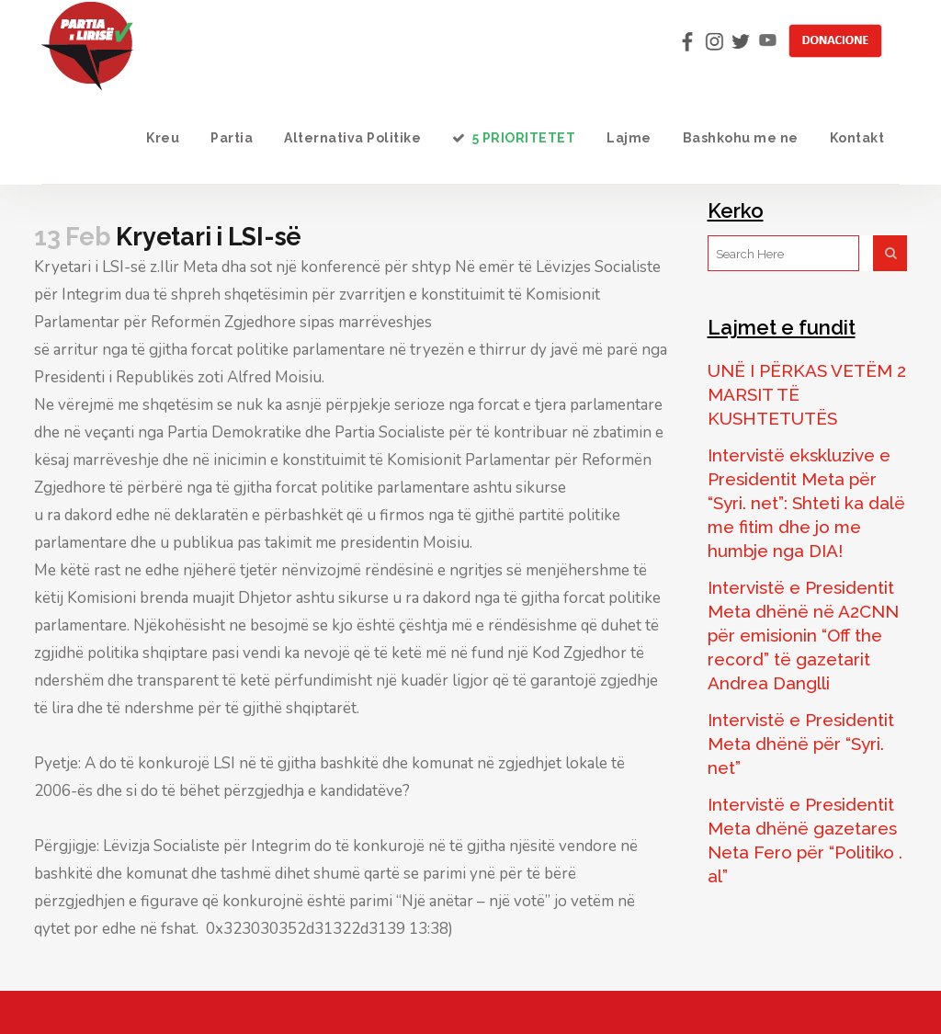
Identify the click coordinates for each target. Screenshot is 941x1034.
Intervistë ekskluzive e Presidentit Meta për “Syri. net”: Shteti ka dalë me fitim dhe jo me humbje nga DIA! (806, 503)
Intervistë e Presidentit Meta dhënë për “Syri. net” (801, 744)
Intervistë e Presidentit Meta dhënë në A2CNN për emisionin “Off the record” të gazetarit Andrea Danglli (803, 635)
